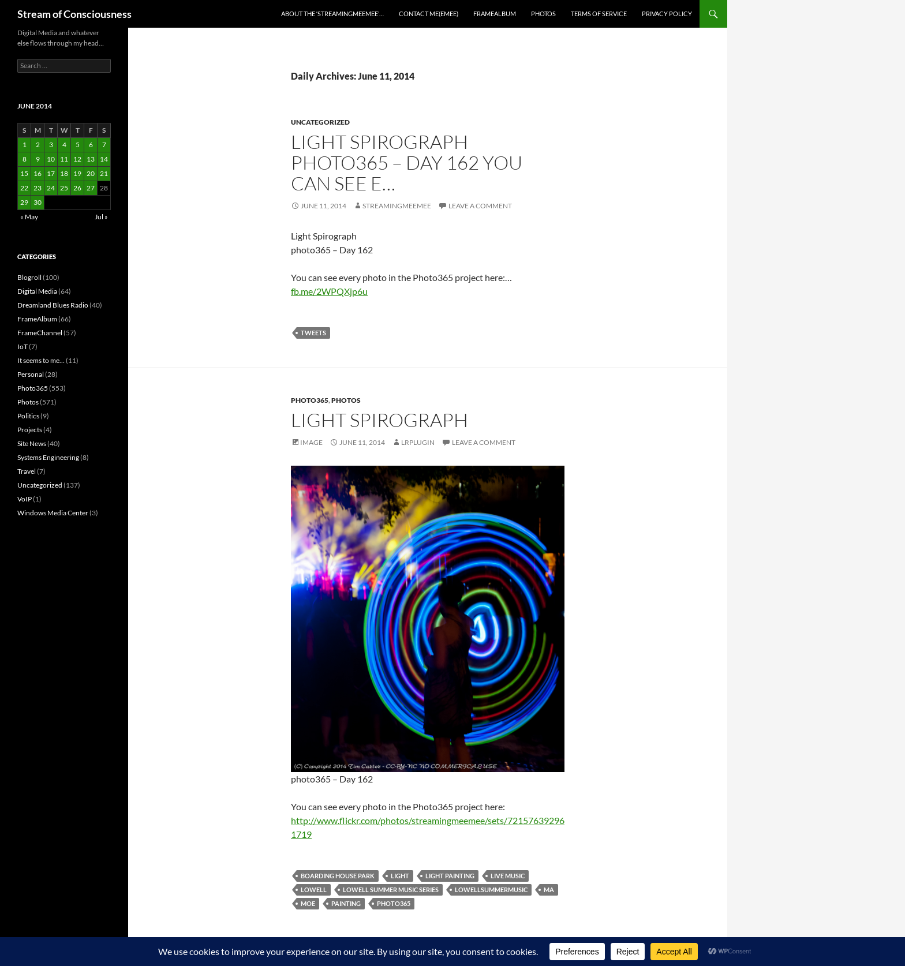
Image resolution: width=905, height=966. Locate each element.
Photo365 (309, 400)
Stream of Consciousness (74, 14)
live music (508, 875)
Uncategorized (320, 122)
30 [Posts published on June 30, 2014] (37, 202)
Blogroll (29, 277)
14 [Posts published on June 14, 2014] (104, 159)
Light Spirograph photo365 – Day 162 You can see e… (406, 162)
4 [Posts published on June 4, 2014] (64, 144)
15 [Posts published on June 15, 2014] (24, 173)
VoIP (24, 499)
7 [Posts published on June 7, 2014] (104, 144)
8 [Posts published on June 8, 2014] (25, 159)
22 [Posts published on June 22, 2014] (24, 188)
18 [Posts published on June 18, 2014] (64, 173)
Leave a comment (480, 205)
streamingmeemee (396, 205)
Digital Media (37, 291)
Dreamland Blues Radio (52, 305)
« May (29, 216)
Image (311, 442)
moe (308, 903)
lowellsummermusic (491, 889)
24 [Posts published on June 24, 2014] (51, 188)
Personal (30, 374)
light (400, 875)
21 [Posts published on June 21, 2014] (104, 173)
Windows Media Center (52, 512)
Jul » (101, 216)
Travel (26, 471)
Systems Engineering (48, 457)
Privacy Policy (667, 13)
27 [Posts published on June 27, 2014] (91, 188)
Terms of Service (599, 13)
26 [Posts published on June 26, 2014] (77, 188)
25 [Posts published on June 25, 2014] (64, 188)
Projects (29, 429)
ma (549, 889)
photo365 (393, 903)
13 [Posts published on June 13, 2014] (91, 159)
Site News (31, 443)
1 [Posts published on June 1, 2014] (25, 144)
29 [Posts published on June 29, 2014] (24, 202)
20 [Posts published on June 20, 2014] (91, 173)
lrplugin (418, 442)
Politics (28, 415)
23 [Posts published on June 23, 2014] (37, 188)
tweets (313, 332)
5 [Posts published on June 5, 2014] (78, 144)
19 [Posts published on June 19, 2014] (77, 173)
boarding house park (338, 875)
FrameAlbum (494, 13)
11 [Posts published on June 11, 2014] (64, 159)
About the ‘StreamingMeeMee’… (332, 13)
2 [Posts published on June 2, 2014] (38, 144)
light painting (449, 875)
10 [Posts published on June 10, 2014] (51, 159)
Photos (543, 13)
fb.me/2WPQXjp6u (329, 291)
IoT (22, 346)
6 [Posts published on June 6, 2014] (91, 144)
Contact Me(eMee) (428, 13)
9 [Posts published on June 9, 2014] (38, 159)
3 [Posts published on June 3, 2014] (51, 144)
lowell (314, 889)
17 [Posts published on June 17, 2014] (51, 173)
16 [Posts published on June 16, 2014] (37, 173)
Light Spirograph (379, 420)
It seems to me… (41, 360)
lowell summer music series (391, 889)
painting (346, 903)
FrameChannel (39, 332)
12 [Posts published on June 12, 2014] (77, 159)
